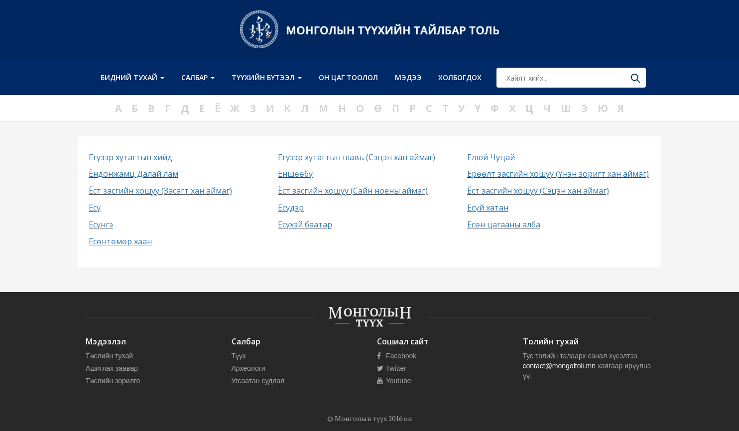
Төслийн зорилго (113, 381)
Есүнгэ (101, 224)
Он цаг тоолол (348, 77)
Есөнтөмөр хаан (120, 241)
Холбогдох (460, 77)
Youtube (394, 381)
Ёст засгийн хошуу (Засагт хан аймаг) (160, 190)
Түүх (239, 356)
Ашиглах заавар (112, 368)
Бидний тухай (132, 77)
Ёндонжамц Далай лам (133, 173)
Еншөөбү (295, 173)
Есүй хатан (487, 207)
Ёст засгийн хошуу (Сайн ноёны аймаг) (353, 190)
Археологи (248, 368)
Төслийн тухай (109, 356)
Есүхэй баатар (305, 224)
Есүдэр (291, 207)
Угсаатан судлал (258, 381)
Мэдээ (408, 77)
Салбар (198, 77)
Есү (95, 207)
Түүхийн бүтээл (267, 77)
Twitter (391, 368)
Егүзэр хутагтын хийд (130, 157)
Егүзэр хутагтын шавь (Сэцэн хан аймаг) (356, 157)
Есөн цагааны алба (503, 224)
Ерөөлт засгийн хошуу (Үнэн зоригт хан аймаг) (558, 173)
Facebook (396, 356)
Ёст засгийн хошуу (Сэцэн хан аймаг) (538, 190)
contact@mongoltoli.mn (559, 366)
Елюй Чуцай (491, 157)
